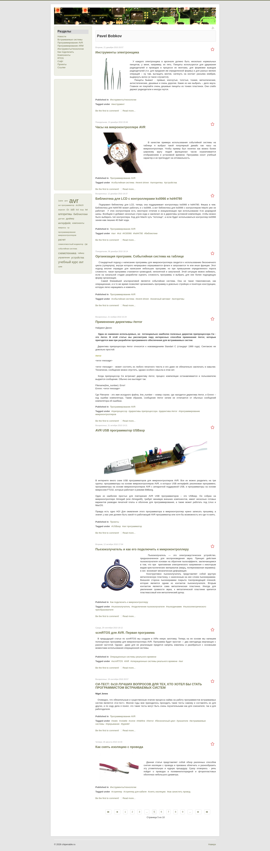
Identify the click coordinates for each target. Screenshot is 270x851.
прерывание (113, 724)
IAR (73, 209)
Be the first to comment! (107, 110)
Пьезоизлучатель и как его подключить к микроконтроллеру (142, 549)
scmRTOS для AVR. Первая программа (125, 632)
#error (151, 721)
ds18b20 (79, 205)
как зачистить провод (179, 791)
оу (68, 228)
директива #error (168, 411)
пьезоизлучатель (121, 606)
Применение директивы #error (118, 322)
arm (66, 201)
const (132, 721)
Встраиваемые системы (70, 39)
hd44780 (138, 233)
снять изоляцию (157, 791)
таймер (81, 253)
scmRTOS (118, 661)
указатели (183, 721)
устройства (77, 257)
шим (60, 267)
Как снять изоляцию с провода (119, 747)
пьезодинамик (174, 606)
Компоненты (64, 55)
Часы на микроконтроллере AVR (120, 127)
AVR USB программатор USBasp (120, 430)
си (86, 244)
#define (141, 721)
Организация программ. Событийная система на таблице (139, 256)
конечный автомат (161, 299)
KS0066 (128, 233)
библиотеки (80, 214)
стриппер (117, 791)
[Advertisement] (71, 134)
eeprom (61, 209)
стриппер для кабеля (136, 791)
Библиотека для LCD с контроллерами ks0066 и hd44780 (138, 198)
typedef (125, 724)
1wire (60, 201)
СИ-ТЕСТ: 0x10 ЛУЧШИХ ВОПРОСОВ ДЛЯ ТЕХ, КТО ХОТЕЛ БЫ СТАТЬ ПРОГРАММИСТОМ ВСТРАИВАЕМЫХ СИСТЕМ (148, 685)
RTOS (61, 58)
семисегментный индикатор (70, 244)
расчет (62, 239)
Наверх (212, 844)
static (115, 721)
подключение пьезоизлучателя (149, 606)
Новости (62, 36)
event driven (143, 182)
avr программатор (66, 205)
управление (64, 257)
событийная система (67, 249)
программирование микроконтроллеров (67, 233)
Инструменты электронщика (117, 52)
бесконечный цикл (165, 721)
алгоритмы (65, 214)
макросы (62, 228)
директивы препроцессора (144, 411)
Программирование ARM (71, 45)
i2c (67, 209)
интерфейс (64, 223)
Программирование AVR (70, 42)
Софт (60, 61)
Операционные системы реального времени (133, 656)
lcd (77, 209)
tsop (82, 210)
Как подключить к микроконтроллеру (129, 602)
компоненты (78, 223)
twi (86, 209)
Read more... (129, 110)
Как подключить (66, 52)
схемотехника (67, 253)
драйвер (70, 218)
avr (74, 200)
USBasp (117, 526)
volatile (123, 721)
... (147, 812)
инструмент (119, 104)
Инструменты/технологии (71, 49)
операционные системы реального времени (154, 661)
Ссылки (61, 67)
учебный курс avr (71, 262)
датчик (61, 218)
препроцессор (120, 411)
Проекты (62, 64)
